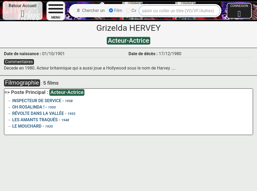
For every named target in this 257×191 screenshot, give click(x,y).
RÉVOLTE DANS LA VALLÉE (38, 113)
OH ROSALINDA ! (28, 107)
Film (115, 10)
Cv (131, 10)
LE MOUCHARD (26, 126)
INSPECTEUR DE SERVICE (36, 100)
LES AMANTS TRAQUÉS (35, 119)
